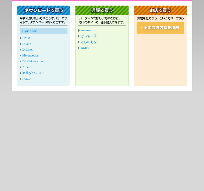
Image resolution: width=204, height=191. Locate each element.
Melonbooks (30, 55)
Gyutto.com (29, 31)
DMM (26, 38)
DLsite (26, 44)
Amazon (86, 30)
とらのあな (89, 42)
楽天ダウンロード (35, 73)
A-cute (26, 67)
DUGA (27, 79)
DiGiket (27, 49)
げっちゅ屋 (89, 36)
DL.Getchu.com (32, 61)
